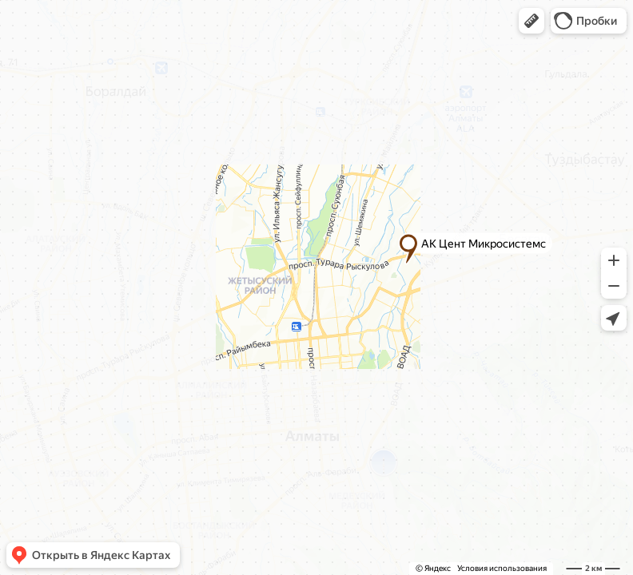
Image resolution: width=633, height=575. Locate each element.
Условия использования (502, 568)
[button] (531, 21)
